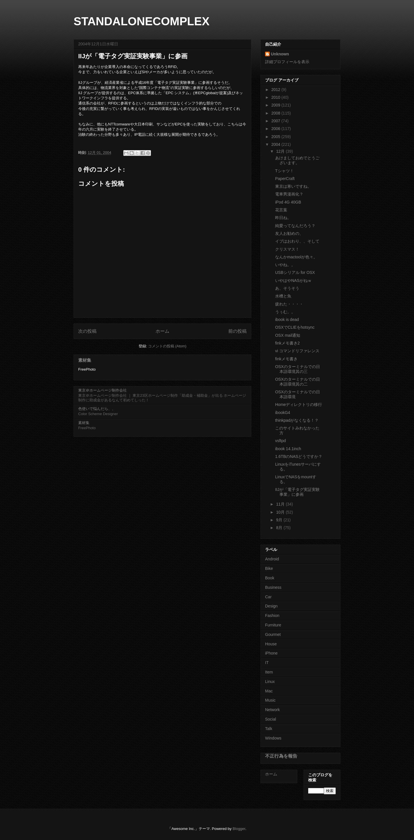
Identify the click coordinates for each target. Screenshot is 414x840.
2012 (276, 89)
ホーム (162, 331)
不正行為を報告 (281, 755)
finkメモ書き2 (287, 343)
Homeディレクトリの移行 (298, 404)
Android (272, 559)
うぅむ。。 (285, 311)
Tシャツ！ (284, 171)
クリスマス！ (287, 249)
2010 (276, 97)
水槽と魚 (283, 296)
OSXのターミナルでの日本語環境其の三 (297, 369)
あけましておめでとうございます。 (297, 160)
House (271, 644)
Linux (270, 681)
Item (269, 672)
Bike (269, 568)
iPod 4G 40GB (288, 202)
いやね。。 (285, 264)
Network (272, 709)
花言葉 (281, 210)
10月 (280, 512)
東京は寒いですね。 (293, 186)
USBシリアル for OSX (295, 272)
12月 (280, 151)
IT (267, 662)
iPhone (271, 653)
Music (270, 700)
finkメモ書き (286, 359)
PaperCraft (285, 178)
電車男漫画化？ (289, 194)
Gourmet (273, 634)
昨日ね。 (283, 217)
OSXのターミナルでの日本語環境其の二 (297, 381)
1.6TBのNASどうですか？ (298, 456)
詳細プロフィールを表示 (287, 61)
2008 (276, 113)
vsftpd (280, 440)
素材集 (84, 360)
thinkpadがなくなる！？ (297, 420)
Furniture (273, 625)
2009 (276, 105)
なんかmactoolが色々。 (296, 257)
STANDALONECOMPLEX (142, 21)
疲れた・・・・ (289, 304)
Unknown (280, 54)
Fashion (272, 615)
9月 (279, 520)
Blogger (239, 829)
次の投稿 (87, 331)
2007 (276, 121)
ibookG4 (282, 412)
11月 (280, 504)
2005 (276, 136)
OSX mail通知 (287, 335)
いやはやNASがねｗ (293, 280)
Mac (269, 691)
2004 (276, 144)
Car (268, 597)
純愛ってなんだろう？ (295, 225)
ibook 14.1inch (288, 448)
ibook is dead (287, 319)
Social (270, 719)
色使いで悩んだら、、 (97, 409)
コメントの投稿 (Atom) (167, 346)
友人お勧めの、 (289, 233)
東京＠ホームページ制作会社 (102, 390)
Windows (273, 738)
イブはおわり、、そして (297, 241)
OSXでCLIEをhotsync (295, 327)
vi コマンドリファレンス (297, 351)
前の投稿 (237, 331)
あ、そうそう (287, 288)
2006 (276, 128)
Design (271, 606)
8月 (279, 527)
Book (269, 578)
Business (273, 587)
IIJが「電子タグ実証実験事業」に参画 (297, 492)
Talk (268, 728)
